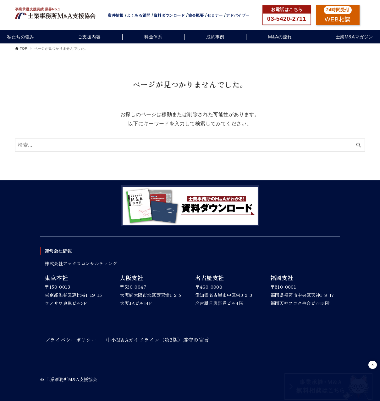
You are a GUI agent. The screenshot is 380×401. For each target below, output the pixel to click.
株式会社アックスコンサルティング (81, 263)
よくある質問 (138, 15)
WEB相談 (338, 19)
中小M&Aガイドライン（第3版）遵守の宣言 (157, 339)
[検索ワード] (190, 145)
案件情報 (116, 15)
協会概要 (196, 15)
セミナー (215, 15)
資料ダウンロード (169, 15)
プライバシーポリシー (70, 339)
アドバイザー (237, 15)
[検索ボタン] (358, 145)
